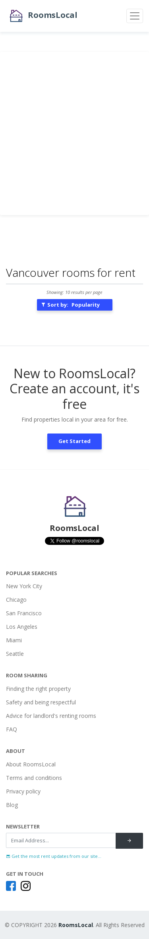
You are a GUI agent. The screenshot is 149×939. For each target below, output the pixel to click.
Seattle (15, 653)
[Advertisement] (74, 133)
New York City (24, 586)
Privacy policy (23, 791)
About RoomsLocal (31, 764)
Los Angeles (21, 626)
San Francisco (24, 613)
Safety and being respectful (41, 702)
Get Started (74, 441)
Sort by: (70, 304)
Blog (12, 805)
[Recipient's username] (61, 840)
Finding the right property (38, 688)
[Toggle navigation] (134, 16)
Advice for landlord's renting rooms (51, 715)
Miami (14, 640)
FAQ (11, 729)
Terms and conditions (34, 778)
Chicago (16, 599)
